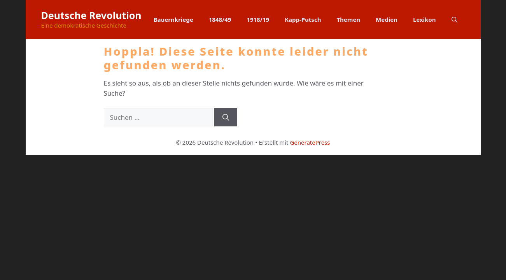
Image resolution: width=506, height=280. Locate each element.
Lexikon (424, 19)
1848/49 (220, 19)
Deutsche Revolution (91, 15)
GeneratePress (310, 142)
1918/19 (258, 19)
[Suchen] (225, 117)
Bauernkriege (173, 19)
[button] (454, 19)
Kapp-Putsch (303, 19)
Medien (386, 19)
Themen (348, 19)
